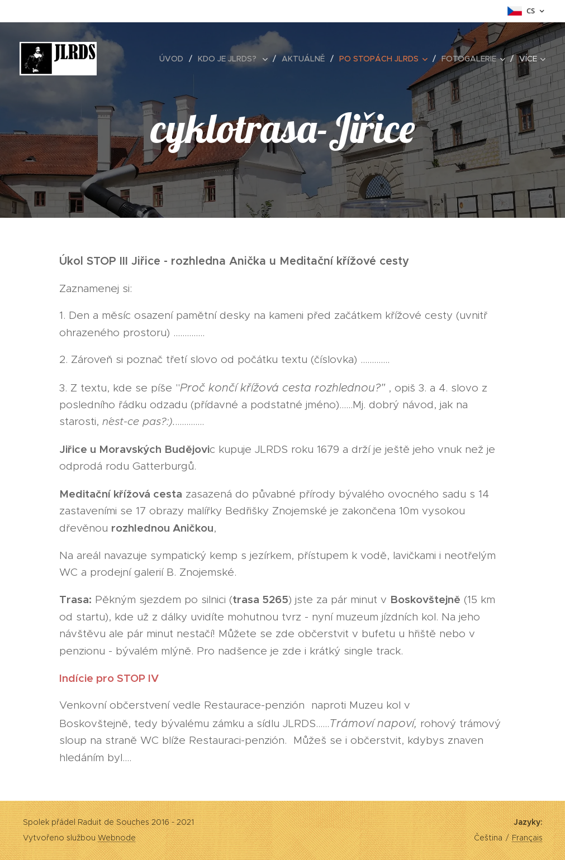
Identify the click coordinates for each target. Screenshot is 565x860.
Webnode (117, 838)
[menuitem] (174, 59)
